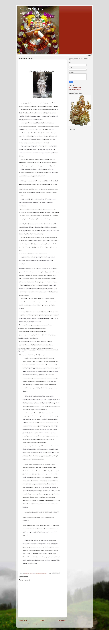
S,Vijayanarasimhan (76, 87)
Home (42, 620)
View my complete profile (75, 89)
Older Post (61, 620)
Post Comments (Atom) (31, 623)
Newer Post (23, 620)
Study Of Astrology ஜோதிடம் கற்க (32, 11)
